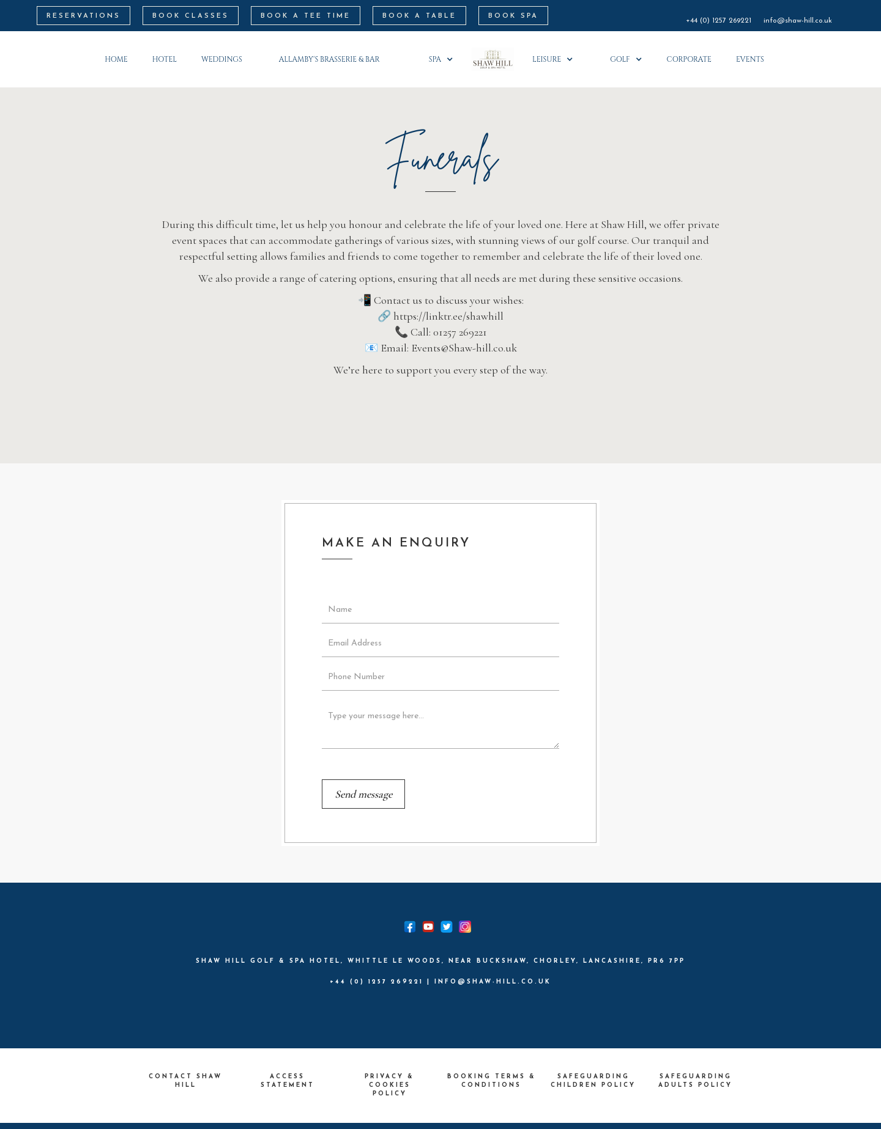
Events (750, 59)
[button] (335, 59)
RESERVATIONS (83, 16)
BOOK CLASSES (190, 16)
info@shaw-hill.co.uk (798, 20)
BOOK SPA (513, 16)
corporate (689, 59)
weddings (221, 59)
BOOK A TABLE (419, 16)
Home (116, 59)
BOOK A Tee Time (306, 16)
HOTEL (164, 59)
